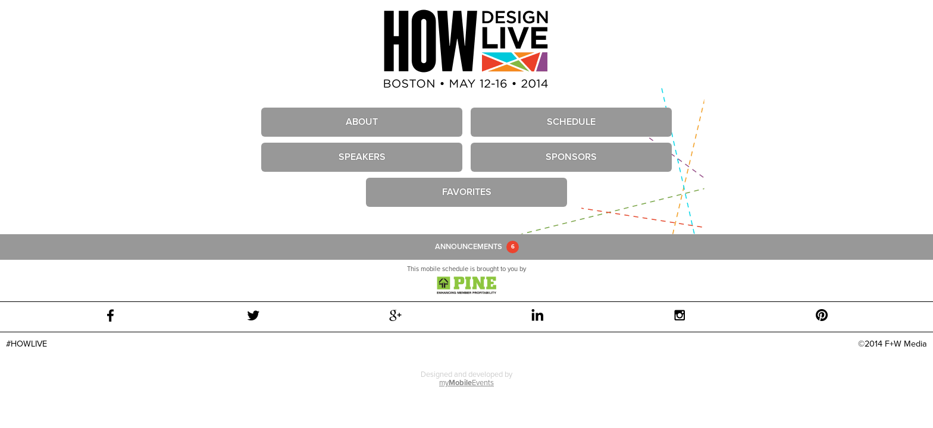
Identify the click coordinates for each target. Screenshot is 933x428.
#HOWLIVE (26, 344)
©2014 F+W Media (892, 344)
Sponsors (571, 157)
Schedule (571, 122)
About (362, 122)
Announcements (468, 247)
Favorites (466, 192)
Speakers (362, 157)
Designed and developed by (466, 378)
